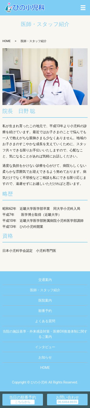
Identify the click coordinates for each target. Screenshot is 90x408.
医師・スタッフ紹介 (45, 290)
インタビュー (45, 347)
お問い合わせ (67, 397)
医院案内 (45, 300)
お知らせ (45, 357)
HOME (6, 41)
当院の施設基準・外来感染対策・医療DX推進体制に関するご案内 (45, 334)
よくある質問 (45, 321)
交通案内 (45, 280)
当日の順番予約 (22, 397)
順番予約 (45, 311)
